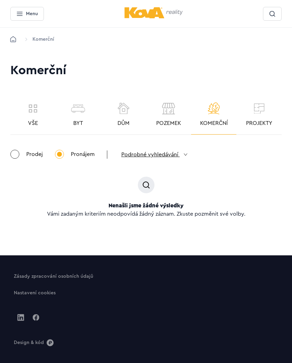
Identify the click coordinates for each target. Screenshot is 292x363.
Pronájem (75, 154)
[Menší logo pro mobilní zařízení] (153, 17)
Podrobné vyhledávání (154, 154)
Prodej (26, 154)
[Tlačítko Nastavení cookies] (35, 292)
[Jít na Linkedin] (21, 317)
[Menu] (27, 14)
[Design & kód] (34, 342)
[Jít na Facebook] (36, 317)
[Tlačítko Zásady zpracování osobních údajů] (53, 276)
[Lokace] (43, 39)
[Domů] (13, 39)
